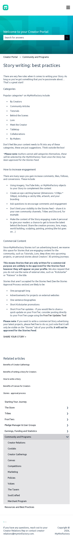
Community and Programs (35, 57)
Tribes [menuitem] (8, 413)
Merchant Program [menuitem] (17, 501)
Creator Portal (10, 57)
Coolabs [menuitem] (12, 448)
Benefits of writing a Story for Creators (19, 372)
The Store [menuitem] (10, 407)
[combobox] (33, 37)
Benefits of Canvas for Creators (16, 386)
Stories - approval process (14, 393)
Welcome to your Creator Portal (25, 31)
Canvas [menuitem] (11, 460)
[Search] (67, 37)
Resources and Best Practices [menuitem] (19, 507)
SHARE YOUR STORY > (14, 336)
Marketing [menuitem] (13, 472)
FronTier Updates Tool (54, 315)
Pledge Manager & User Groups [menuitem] (20, 425)
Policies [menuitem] (11, 478)
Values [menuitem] (11, 483)
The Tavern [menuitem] (13, 489)
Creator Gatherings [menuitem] (17, 454)
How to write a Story (12, 379)
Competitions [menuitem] (14, 466)
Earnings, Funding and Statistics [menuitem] (21, 431)
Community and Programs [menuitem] (18, 437)
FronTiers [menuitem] (9, 419)
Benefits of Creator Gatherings (16, 365)
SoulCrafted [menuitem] (14, 495)
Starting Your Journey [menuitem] (16, 402)
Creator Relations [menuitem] (16, 442)
